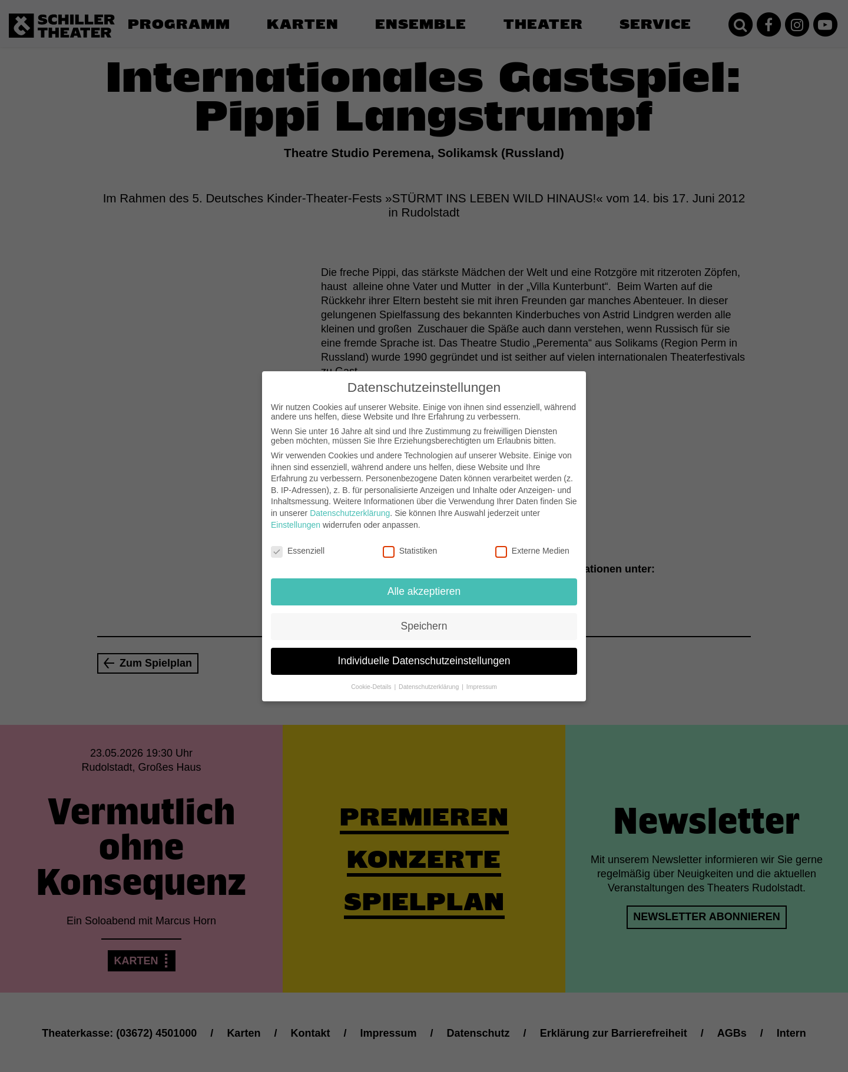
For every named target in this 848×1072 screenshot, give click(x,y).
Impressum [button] (481, 678)
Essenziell (297, 543)
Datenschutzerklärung (350, 505)
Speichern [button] (424, 618)
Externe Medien (532, 543)
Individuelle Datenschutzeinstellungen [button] (424, 652)
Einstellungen (295, 516)
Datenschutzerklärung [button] (430, 678)
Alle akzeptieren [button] (424, 583)
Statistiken (410, 543)
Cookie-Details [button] (372, 678)
